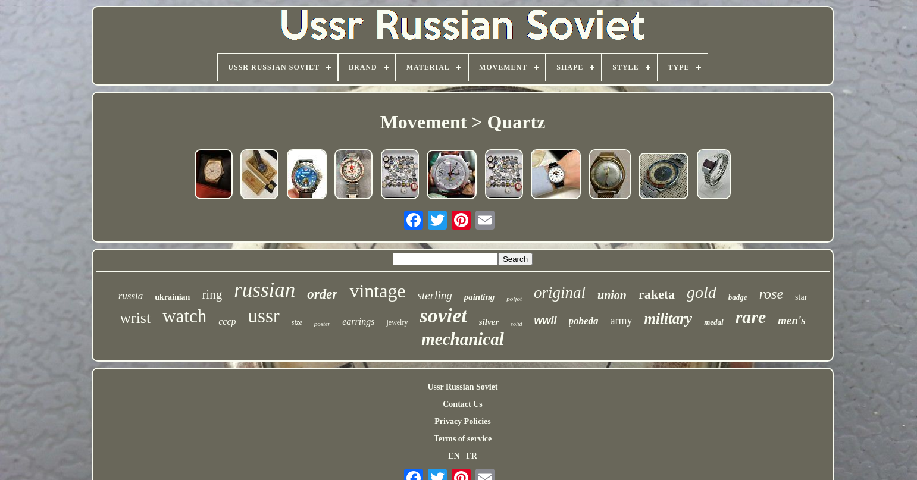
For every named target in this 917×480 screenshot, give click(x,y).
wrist (135, 318)
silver (489, 322)
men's (791, 320)
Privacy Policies (462, 421)
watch (184, 316)
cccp (227, 321)
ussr (264, 316)
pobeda (584, 321)
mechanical (462, 339)
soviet (443, 316)
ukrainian (172, 297)
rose (771, 294)
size (297, 322)
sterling (435, 295)
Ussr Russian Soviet (462, 386)
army (622, 321)
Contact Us (463, 404)
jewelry (397, 322)
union (612, 295)
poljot (514, 298)
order (322, 294)
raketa (657, 294)
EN (453, 455)
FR (471, 455)
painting (479, 297)
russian (264, 290)
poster (322, 323)
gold (701, 292)
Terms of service (463, 438)
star (801, 297)
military (668, 318)
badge (737, 297)
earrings (358, 321)
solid (516, 324)
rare (751, 317)
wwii (545, 321)
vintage (377, 291)
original (560, 293)
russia (130, 296)
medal (714, 322)
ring (212, 294)
